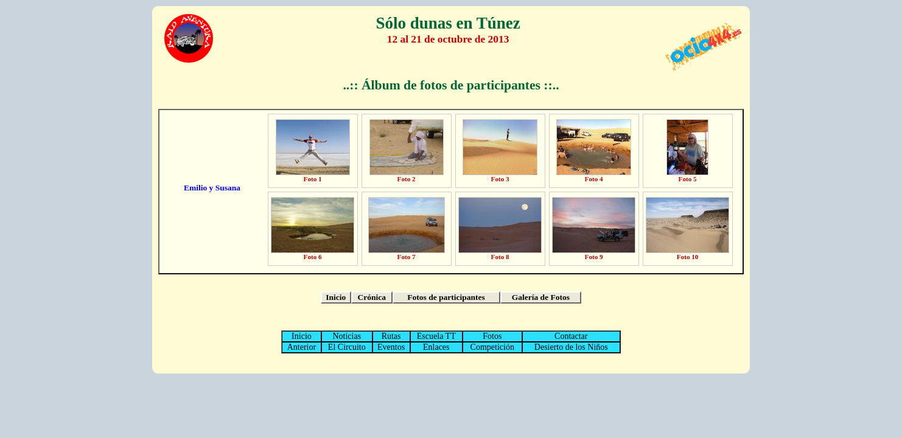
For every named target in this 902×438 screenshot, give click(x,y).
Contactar (570, 336)
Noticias (346, 336)
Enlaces (436, 347)
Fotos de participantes (446, 297)
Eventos (391, 347)
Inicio (336, 297)
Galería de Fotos (541, 297)
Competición (492, 347)
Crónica (371, 297)
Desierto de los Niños (571, 347)
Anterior (301, 347)
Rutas (391, 336)
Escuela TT (436, 336)
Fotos (492, 336)
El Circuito (347, 347)
